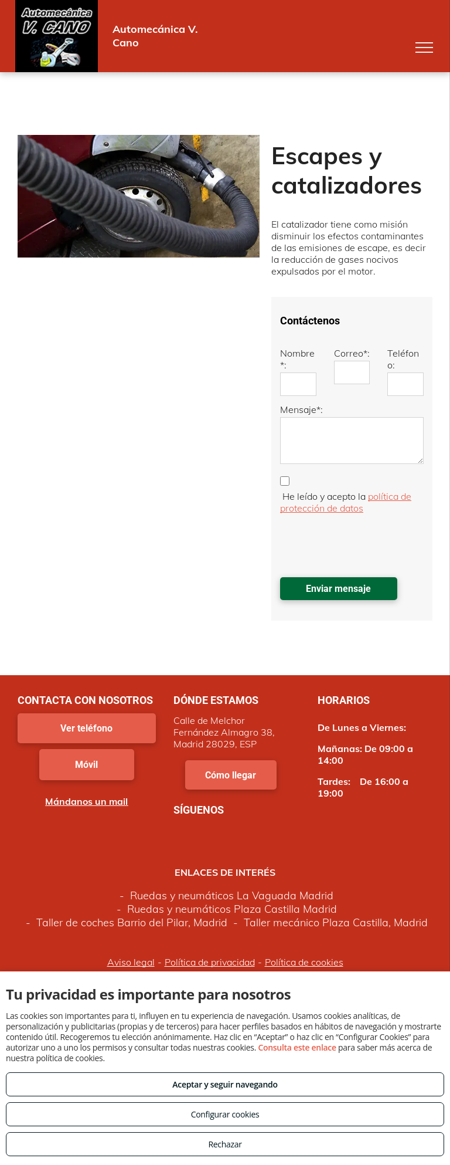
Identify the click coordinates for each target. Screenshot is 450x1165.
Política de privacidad (210, 962)
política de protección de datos (345, 502)
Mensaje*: (301, 409)
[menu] (424, 47)
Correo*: (352, 353)
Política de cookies (304, 962)
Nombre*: (297, 359)
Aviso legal (131, 962)
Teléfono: (403, 359)
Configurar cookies (225, 1114)
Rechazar (224, 1144)
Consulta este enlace (297, 1047)
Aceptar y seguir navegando (224, 1084)
